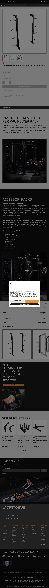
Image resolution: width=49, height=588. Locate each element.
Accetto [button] (31, 301)
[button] (38, 283)
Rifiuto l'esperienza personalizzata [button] (17, 301)
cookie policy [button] (18, 292)
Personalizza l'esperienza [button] (24, 304)
